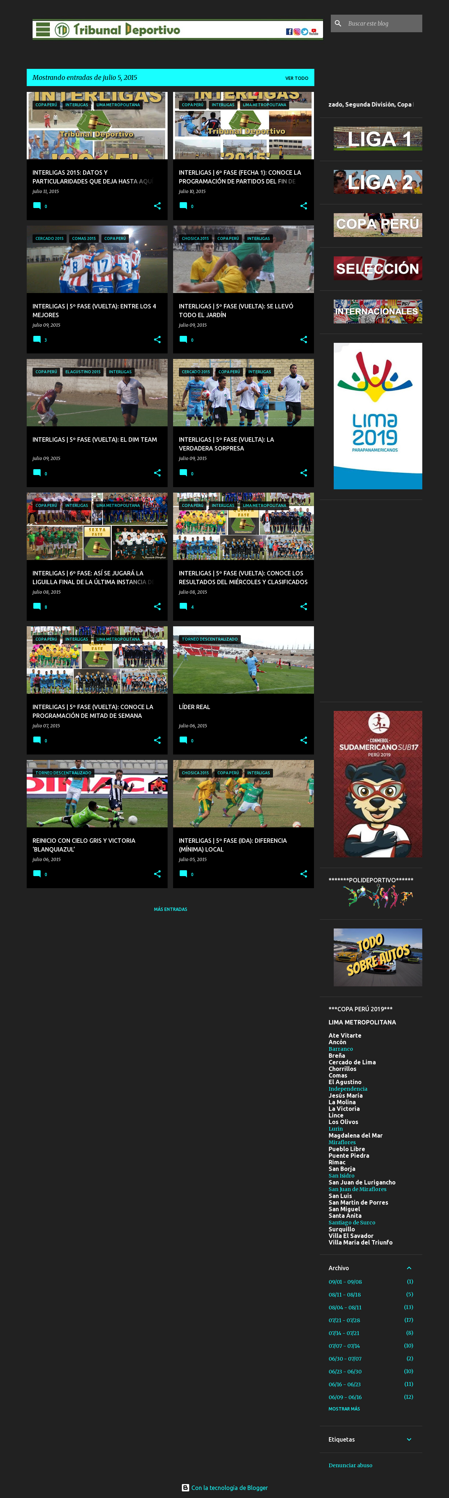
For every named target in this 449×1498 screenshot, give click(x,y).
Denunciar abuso (351, 1465)
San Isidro (342, 1175)
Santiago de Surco (352, 1222)
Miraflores (342, 1142)
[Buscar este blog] (383, 23)
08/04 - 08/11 (345, 1307)
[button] (157, 206)
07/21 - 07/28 (344, 1320)
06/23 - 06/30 (345, 1371)
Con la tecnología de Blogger (224, 1487)
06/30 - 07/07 (345, 1359)
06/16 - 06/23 (345, 1384)
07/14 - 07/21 (344, 1333)
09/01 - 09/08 (345, 1282)
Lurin (336, 1129)
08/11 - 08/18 (345, 1294)
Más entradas (170, 909)
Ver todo (296, 78)
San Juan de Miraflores (357, 1189)
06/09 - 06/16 (345, 1397)
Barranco (341, 1049)
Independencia (348, 1089)
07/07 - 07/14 (344, 1346)
